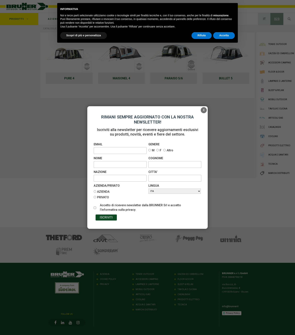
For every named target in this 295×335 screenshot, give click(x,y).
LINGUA (153, 185)
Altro (170, 150)
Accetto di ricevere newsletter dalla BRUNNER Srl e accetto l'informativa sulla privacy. (140, 207)
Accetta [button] (224, 35)
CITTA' (152, 172)
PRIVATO (103, 197)
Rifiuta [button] (202, 35)
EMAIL (98, 144)
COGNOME (155, 158)
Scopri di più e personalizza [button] (83, 35)
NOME (98, 158)
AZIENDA (103, 191)
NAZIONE (100, 172)
